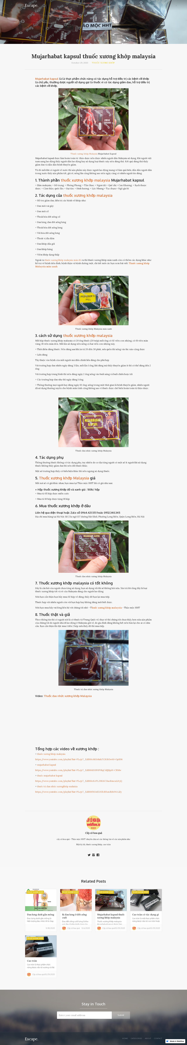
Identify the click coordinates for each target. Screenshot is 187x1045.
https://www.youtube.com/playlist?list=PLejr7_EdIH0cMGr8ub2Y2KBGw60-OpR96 (79, 759)
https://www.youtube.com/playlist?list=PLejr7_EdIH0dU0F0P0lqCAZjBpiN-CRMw (78, 770)
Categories (127, 5)
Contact (154, 5)
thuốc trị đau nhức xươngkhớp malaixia (57, 786)
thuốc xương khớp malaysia (87, 195)
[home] (31, 4)
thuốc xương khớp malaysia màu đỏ (63, 260)
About (141, 5)
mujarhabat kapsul (46, 764)
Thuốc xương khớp (103, 62)
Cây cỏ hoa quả (93, 833)
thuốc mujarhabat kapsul (49, 775)
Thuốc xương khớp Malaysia (84, 153)
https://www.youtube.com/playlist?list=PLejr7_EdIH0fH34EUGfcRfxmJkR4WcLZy (78, 791)
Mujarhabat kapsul (46, 78)
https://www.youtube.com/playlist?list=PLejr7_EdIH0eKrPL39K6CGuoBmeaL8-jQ (78, 781)
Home (112, 5)
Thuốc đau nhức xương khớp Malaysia (68, 696)
